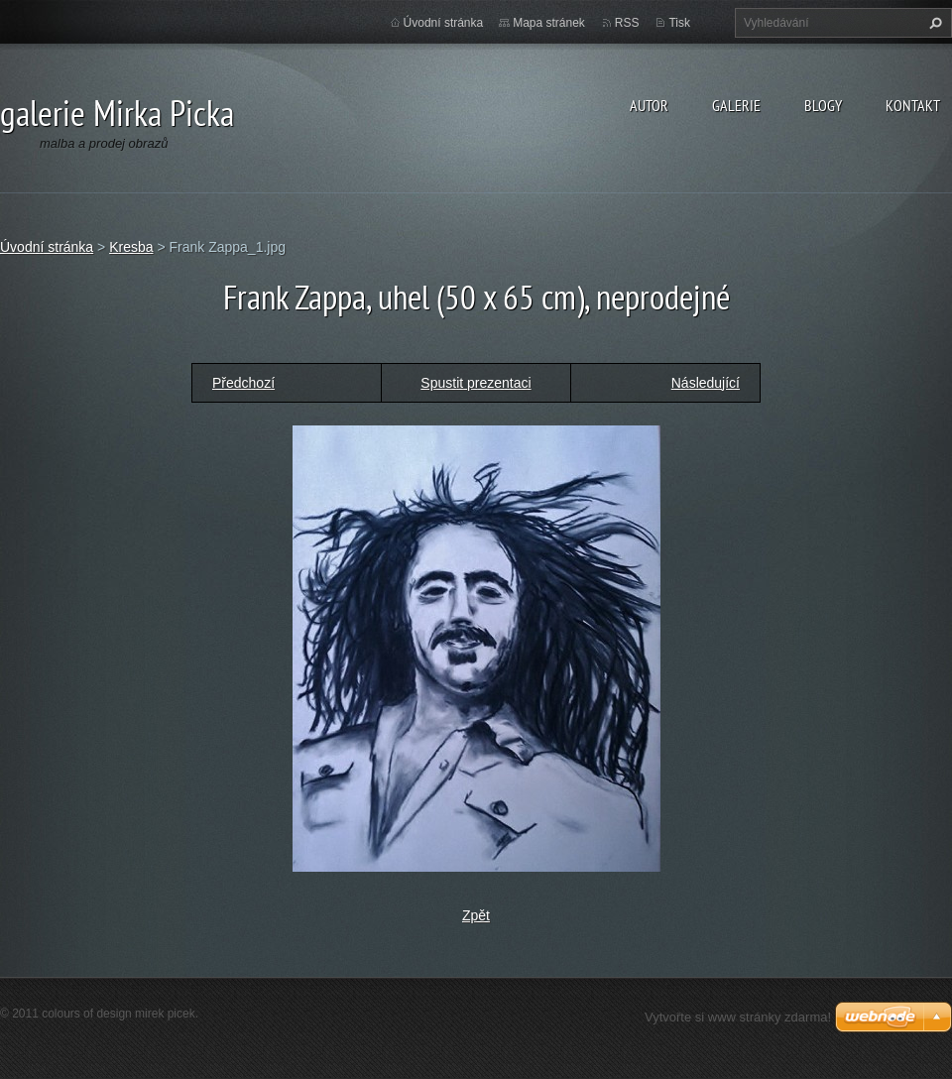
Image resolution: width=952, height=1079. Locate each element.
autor (649, 105)
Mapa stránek (549, 23)
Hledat (933, 23)
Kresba (131, 247)
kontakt (913, 105)
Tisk (679, 23)
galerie (736, 105)
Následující (705, 383)
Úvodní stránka (444, 23)
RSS (627, 23)
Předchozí (243, 383)
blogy (823, 105)
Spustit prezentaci (475, 383)
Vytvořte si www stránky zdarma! (738, 1017)
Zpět (476, 915)
